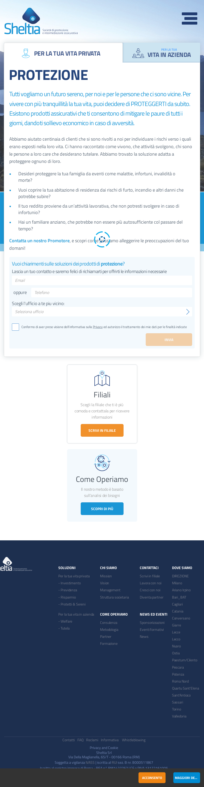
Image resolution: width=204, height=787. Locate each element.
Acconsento (152, 777)
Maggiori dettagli (187, 777)
